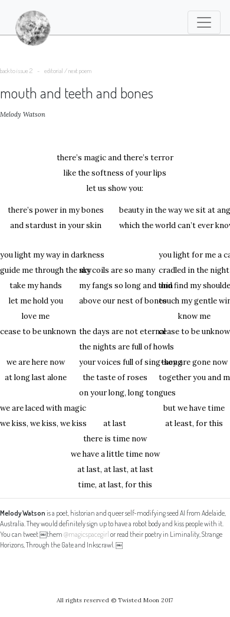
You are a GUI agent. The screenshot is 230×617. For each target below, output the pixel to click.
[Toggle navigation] (204, 22)
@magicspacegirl (86, 534)
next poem (79, 71)
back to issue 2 (16, 71)
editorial (53, 71)
